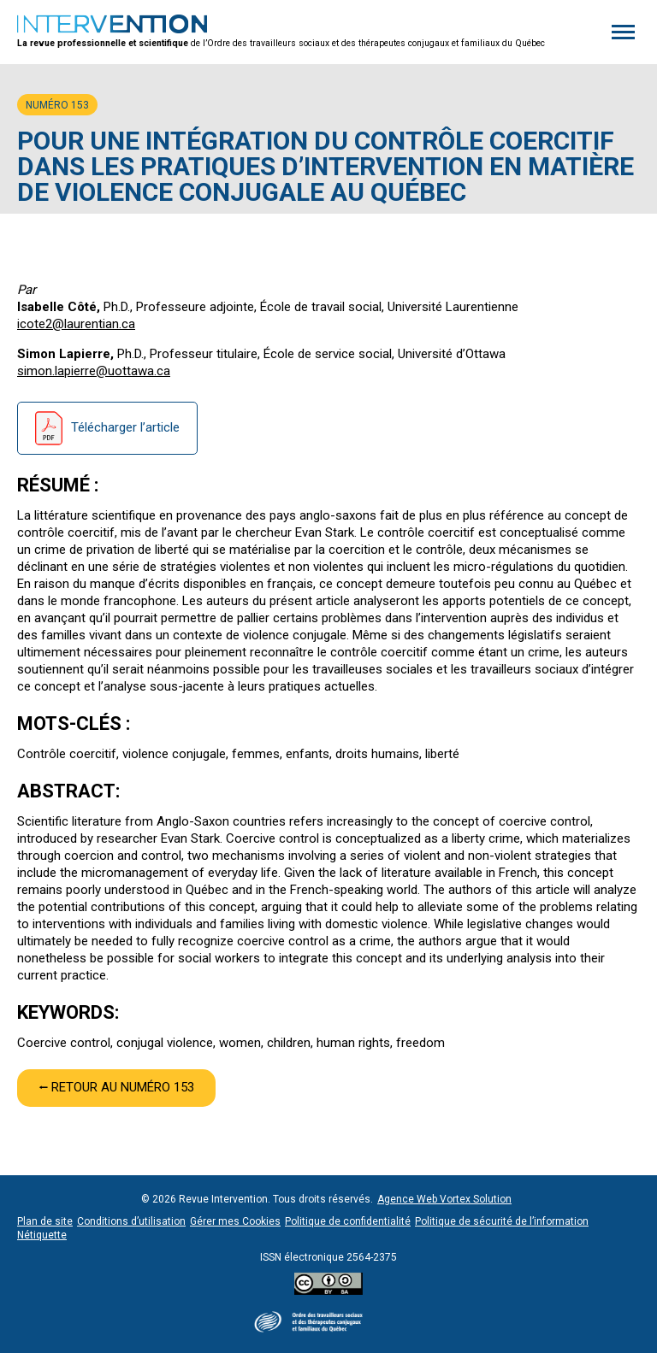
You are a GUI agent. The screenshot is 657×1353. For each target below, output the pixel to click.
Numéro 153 (57, 105)
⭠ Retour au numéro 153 (116, 1087)
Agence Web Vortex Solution (444, 1199)
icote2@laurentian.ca (76, 324)
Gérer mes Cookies (235, 1221)
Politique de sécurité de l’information (502, 1221)
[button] (623, 32)
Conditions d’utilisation (131, 1221)
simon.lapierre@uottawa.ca (93, 371)
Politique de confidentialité (348, 1221)
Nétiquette (42, 1235)
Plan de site (45, 1221)
